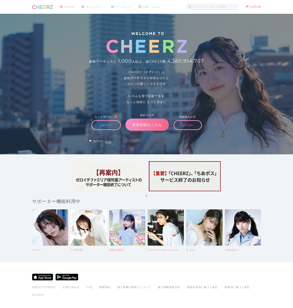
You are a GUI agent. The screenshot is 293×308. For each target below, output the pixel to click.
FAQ (90, 287)
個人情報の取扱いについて (134, 287)
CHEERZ (42, 7)
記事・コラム (152, 6)
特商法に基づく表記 (237, 287)
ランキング (123, 6)
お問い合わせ (71, 287)
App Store (42, 277)
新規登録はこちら (147, 124)
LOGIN (255, 6)
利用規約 (105, 287)
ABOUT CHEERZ (44, 287)
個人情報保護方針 (169, 287)
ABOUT (106, 125)
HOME (69, 6)
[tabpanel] (108, 176)
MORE (108, 142)
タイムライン (95, 6)
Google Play (66, 277)
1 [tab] (147, 196)
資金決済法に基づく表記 (202, 287)
